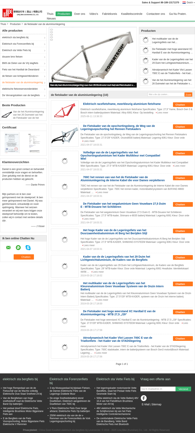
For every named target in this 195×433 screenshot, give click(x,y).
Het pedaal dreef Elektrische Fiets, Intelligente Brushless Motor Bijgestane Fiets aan (23, 411)
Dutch (191, 2)
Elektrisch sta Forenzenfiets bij (18, 43)
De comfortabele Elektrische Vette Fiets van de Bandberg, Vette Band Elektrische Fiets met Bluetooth (117, 421)
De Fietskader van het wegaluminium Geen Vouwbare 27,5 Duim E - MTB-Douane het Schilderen (123, 205)
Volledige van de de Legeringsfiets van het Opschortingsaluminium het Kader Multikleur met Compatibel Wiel (120, 155)
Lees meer (162, 112)
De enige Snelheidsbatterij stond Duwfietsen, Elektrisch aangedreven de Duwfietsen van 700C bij (70, 401)
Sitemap (156, 404)
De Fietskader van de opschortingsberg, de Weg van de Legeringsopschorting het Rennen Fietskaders (118, 127)
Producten (64, 13)
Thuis (50, 13)
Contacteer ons (155, 13)
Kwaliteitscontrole (131, 13)
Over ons (79, 13)
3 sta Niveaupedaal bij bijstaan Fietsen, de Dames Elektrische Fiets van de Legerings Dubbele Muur (70, 391)
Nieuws (51, 18)
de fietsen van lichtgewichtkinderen (20, 76)
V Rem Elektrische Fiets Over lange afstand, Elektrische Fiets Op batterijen (70, 410)
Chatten (183, 105)
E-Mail (146, 404)
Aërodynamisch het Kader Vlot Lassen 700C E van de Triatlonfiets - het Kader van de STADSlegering (172, 71)
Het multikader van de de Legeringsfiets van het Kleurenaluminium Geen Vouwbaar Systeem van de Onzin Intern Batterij (171, 40)
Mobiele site (147, 409)
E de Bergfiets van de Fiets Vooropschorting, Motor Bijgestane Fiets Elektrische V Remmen (23, 421)
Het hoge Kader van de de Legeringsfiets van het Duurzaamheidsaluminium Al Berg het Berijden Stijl (114, 232)
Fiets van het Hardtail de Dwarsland (20, 69)
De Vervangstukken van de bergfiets (21, 95)
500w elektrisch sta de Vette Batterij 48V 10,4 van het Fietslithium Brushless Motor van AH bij (117, 401)
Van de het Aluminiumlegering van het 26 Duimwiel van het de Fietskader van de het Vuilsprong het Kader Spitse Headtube (28, 117)
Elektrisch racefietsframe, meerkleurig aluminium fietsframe (122, 103)
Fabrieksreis (109, 13)
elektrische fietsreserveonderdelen (20, 88)
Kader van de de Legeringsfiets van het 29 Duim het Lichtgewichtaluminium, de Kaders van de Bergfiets (172, 61)
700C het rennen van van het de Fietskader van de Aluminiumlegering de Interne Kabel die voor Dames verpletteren (123, 179)
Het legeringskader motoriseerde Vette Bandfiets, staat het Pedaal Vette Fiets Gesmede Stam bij (116, 391)
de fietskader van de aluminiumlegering (22, 82)
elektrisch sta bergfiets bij (15, 37)
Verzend (183, 389)
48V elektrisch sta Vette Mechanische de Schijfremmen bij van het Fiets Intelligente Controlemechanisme (116, 411)
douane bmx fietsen (12, 56)
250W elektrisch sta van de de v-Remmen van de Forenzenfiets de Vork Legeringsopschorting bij (70, 418)
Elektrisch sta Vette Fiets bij (16, 50)
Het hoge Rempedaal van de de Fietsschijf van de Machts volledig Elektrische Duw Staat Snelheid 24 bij (22, 391)
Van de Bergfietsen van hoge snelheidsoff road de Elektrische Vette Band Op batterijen (22, 401)
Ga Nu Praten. (178, 13)
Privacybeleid (30, 430)
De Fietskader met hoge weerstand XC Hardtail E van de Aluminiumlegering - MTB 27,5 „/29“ (172, 51)
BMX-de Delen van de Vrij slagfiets (20, 63)
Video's (93, 13)
